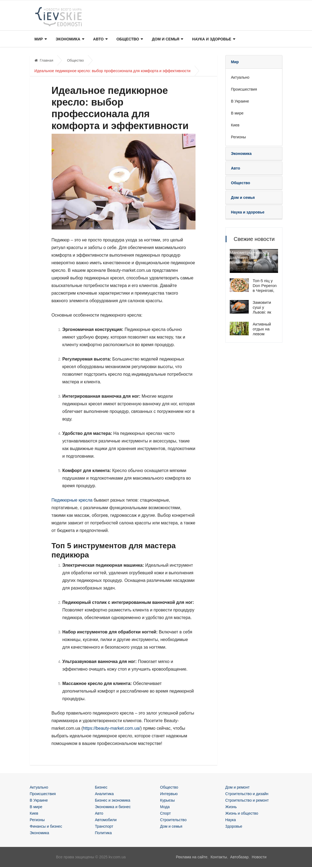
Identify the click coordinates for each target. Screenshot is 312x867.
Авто (99, 39)
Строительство (173, 820)
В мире (237, 113)
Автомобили (106, 820)
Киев (235, 125)
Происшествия (244, 89)
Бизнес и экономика (112, 800)
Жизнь (231, 807)
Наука (230, 820)
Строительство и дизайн (247, 794)
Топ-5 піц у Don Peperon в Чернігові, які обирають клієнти (265, 290)
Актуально (240, 77)
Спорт (165, 813)
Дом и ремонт (237, 787)
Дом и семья (166, 39)
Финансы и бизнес (46, 826)
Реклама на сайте (191, 857)
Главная (43, 60)
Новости (259, 857)
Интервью (169, 794)
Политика (103, 833)
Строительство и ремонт (247, 800)
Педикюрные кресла (72, 500)
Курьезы (167, 800)
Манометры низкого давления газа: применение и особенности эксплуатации (248, 262)
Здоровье (233, 826)
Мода (165, 807)
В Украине (240, 101)
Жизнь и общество (241, 813)
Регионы (238, 137)
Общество (128, 39)
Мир (40, 39)
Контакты (218, 857)
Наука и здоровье (211, 39)
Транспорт (104, 826)
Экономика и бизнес (113, 807)
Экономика (69, 39)
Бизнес (101, 787)
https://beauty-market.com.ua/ (111, 728)
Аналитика (104, 794)
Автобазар (239, 857)
